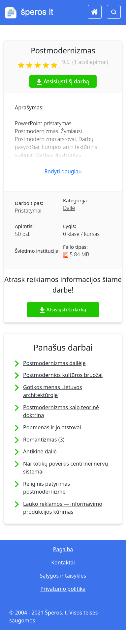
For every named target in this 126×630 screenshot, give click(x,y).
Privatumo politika (62, 588)
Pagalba (63, 549)
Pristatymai (28, 210)
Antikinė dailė (40, 451)
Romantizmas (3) (43, 439)
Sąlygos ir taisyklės (63, 575)
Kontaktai (63, 562)
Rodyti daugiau (62, 171)
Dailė (69, 208)
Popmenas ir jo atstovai (52, 427)
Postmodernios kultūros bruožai (63, 375)
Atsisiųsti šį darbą (63, 81)
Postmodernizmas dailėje (54, 363)
